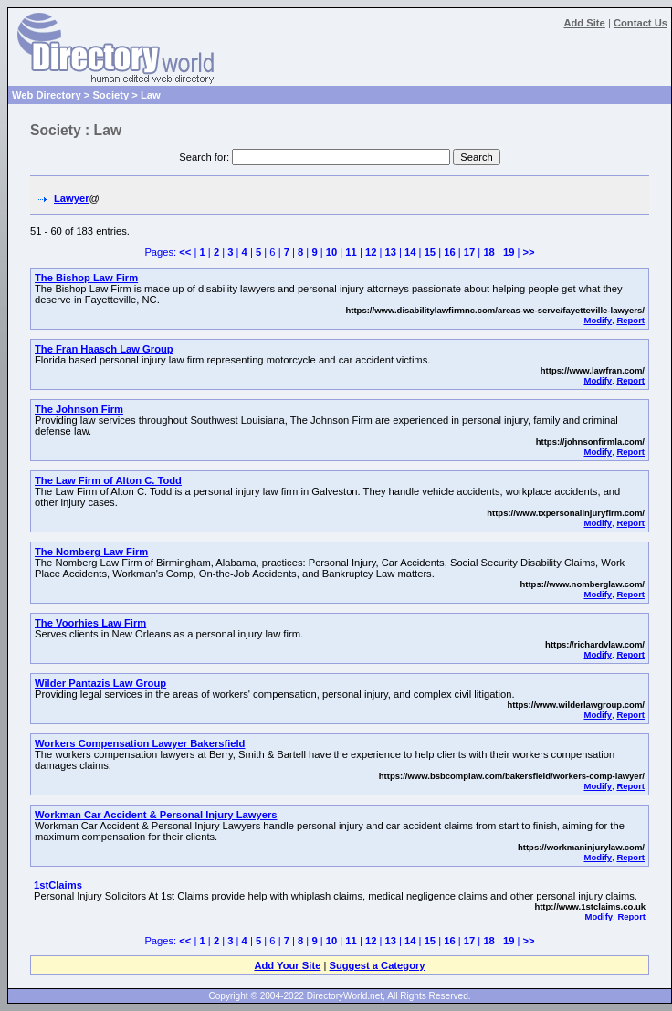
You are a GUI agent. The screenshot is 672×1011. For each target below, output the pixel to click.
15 (430, 252)
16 (449, 252)
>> (529, 252)
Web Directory (46, 95)
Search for (202, 157)
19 (508, 252)
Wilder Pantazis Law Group (100, 683)
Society (110, 95)
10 (331, 252)
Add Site (583, 22)
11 (350, 252)
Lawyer (71, 198)
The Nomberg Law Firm (91, 551)
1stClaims (58, 884)
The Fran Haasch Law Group (104, 348)
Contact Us (640, 22)
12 (370, 252)
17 (469, 252)
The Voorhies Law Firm (90, 622)
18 (488, 252)
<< (185, 252)
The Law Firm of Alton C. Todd (108, 480)
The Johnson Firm (79, 409)
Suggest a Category (377, 965)
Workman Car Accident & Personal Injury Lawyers (156, 814)
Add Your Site (287, 965)
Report (630, 320)
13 (389, 252)
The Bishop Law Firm (86, 277)
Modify (597, 320)
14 (409, 252)
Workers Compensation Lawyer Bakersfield (140, 743)
